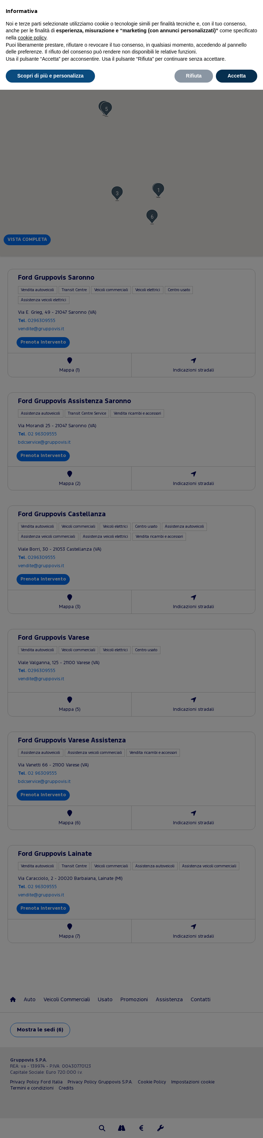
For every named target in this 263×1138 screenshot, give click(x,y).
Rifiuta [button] (194, 76)
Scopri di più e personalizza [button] (50, 76)
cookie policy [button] (32, 38)
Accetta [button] (236, 76)
